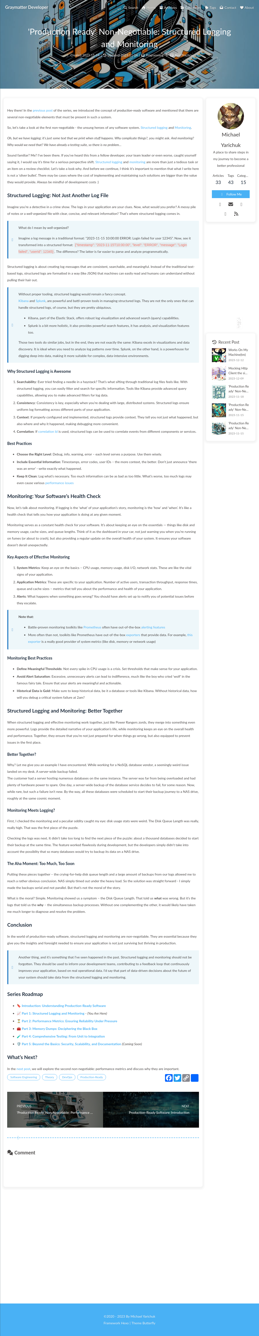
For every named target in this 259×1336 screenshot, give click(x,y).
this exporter (63, 705)
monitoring (167, 179)
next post (29, 1166)
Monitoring (21, 144)
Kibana (29, 337)
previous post (49, 120)
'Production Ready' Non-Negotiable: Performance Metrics (232, 409)
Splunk (46, 337)
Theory (55, 1181)
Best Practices (184, 62)
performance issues (88, 540)
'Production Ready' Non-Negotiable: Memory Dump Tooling (232, 390)
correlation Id (53, 482)
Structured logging (160, 137)
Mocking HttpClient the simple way (232, 353)
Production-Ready (97, 1181)
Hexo (125, 1323)
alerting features (159, 691)
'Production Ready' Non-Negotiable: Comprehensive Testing (232, 372)
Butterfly (149, 1323)
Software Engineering (29, 1181)
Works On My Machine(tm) (232, 335)
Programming (154, 62)
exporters (139, 698)
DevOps (73, 1181)
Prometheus (98, 691)
